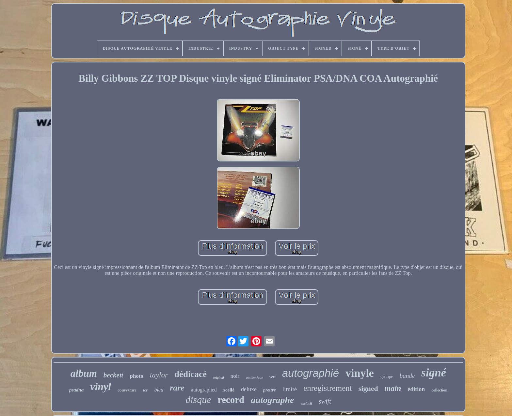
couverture (127, 390)
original (218, 377)
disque (198, 399)
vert (272, 376)
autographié (310, 373)
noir (235, 376)
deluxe (249, 389)
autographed (204, 389)
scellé (228, 389)
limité (289, 389)
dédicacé (190, 374)
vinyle (359, 373)
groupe (386, 376)
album (84, 373)
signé (433, 372)
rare (177, 387)
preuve (269, 390)
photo (136, 376)
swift (325, 401)
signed (368, 388)
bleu (158, 389)
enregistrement (327, 388)
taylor (159, 375)
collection (439, 390)
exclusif (306, 403)
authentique (254, 377)
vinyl (100, 386)
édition (416, 389)
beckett (113, 375)
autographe (272, 400)
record (231, 399)
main (393, 388)
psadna (76, 389)
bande (407, 375)
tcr (145, 390)
